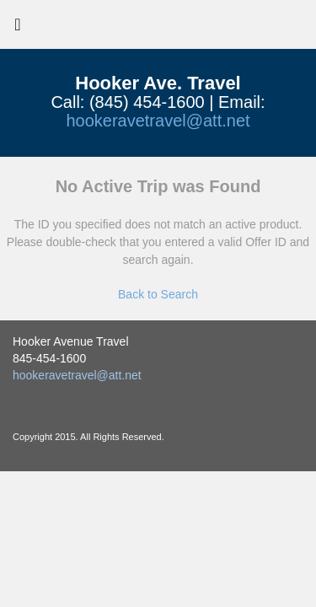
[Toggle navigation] (17, 28)
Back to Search (158, 294)
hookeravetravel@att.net (157, 120)
